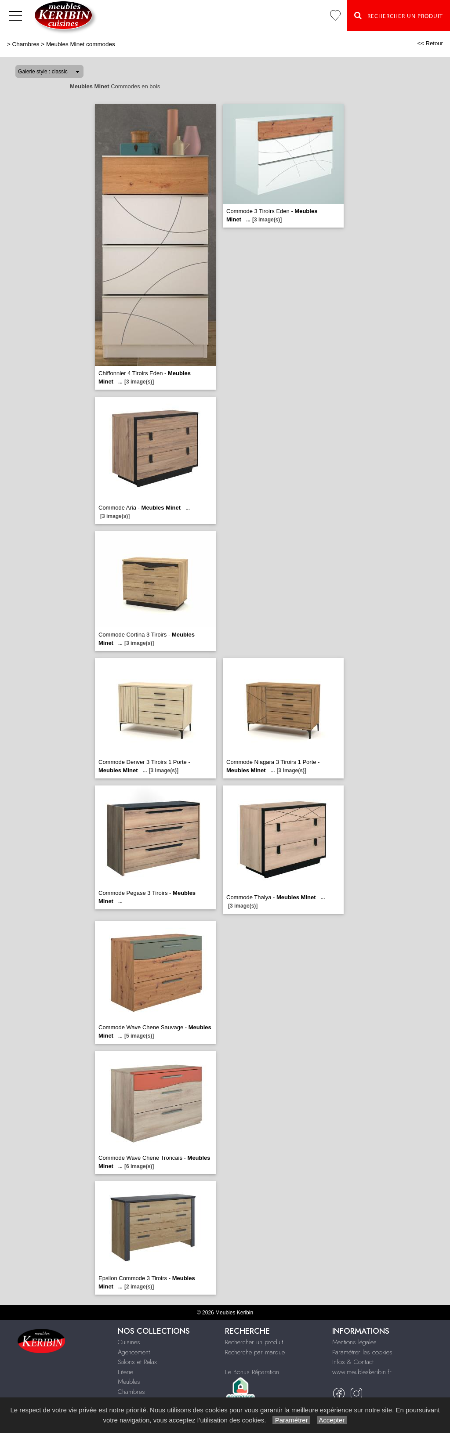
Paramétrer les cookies (362, 1352)
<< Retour (430, 43)
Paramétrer (291, 1420)
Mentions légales (354, 1342)
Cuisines (129, 1342)
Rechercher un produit (254, 1342)
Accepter (332, 1420)
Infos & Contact (353, 1362)
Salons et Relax (137, 1362)
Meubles (129, 1381)
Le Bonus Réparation (252, 1372)
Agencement (134, 1352)
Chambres (26, 44)
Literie (125, 1372)
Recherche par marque (255, 1352)
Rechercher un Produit (398, 15)
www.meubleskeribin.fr (362, 1372)
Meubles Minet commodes (80, 44)
